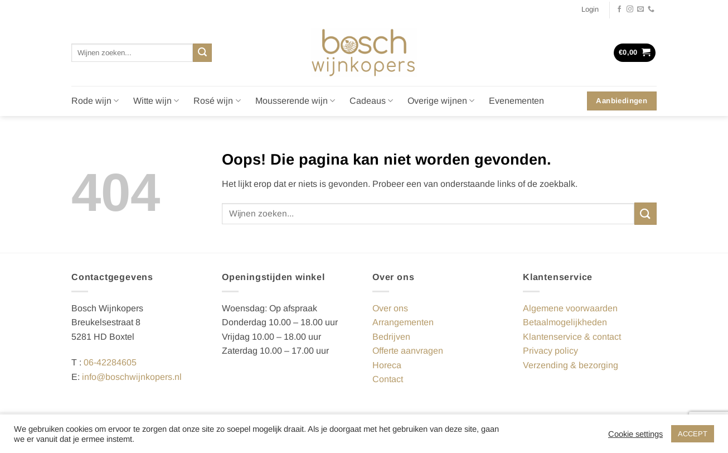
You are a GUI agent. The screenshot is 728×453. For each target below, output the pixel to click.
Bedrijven (391, 336)
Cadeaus (371, 100)
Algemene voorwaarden (570, 308)
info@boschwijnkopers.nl (132, 377)
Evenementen (516, 100)
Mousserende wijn (295, 100)
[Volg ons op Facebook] (619, 9)
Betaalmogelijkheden (565, 322)
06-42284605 (110, 362)
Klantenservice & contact (572, 336)
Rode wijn (95, 100)
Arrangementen (403, 322)
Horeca (386, 365)
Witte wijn (156, 100)
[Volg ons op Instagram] (630, 9)
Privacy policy (550, 350)
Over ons (390, 308)
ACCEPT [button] (692, 434)
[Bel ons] (651, 9)
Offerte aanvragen (407, 350)
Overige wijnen (440, 100)
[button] (590, 9)
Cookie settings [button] (635, 434)
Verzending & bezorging (570, 365)
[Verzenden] (202, 53)
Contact (387, 379)
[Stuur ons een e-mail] (640, 9)
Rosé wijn (216, 100)
